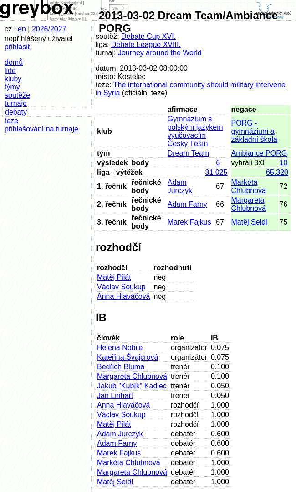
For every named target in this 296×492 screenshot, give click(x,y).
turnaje (16, 103)
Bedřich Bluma (120, 367)
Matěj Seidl (249, 222)
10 (284, 163)
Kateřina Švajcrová (127, 357)
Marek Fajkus (189, 222)
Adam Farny (187, 204)
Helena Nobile (120, 347)
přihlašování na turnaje (41, 129)
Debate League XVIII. (146, 44)
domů (14, 62)
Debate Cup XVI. (148, 36)
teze (11, 121)
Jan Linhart (115, 395)
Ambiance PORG (259, 153)
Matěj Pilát (114, 277)
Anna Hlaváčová (123, 296)
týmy (12, 87)
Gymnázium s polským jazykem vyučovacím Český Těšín (195, 131)
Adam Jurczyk (180, 186)
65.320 (277, 172)
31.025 (216, 172)
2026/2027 (49, 29)
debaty (16, 112)
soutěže (17, 95)
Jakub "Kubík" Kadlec (132, 386)
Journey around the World (160, 53)
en (22, 29)
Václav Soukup (121, 287)
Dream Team (188, 153)
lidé (10, 70)
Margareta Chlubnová (248, 204)
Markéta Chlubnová (248, 186)
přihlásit (17, 47)
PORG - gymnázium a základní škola (254, 131)
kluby (13, 79)
